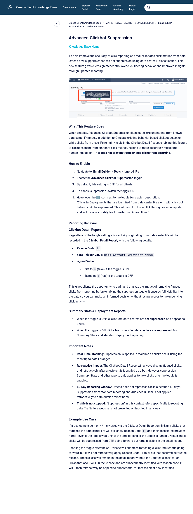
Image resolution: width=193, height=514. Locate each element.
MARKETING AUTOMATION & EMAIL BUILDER (129, 23)
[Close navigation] (57, 24)
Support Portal (86, 7)
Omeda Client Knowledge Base (36, 7)
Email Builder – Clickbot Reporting (86, 26)
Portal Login (132, 7)
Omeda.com (69, 7)
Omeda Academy (118, 7)
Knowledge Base (101, 7)
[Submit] (149, 7)
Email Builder (165, 23)
